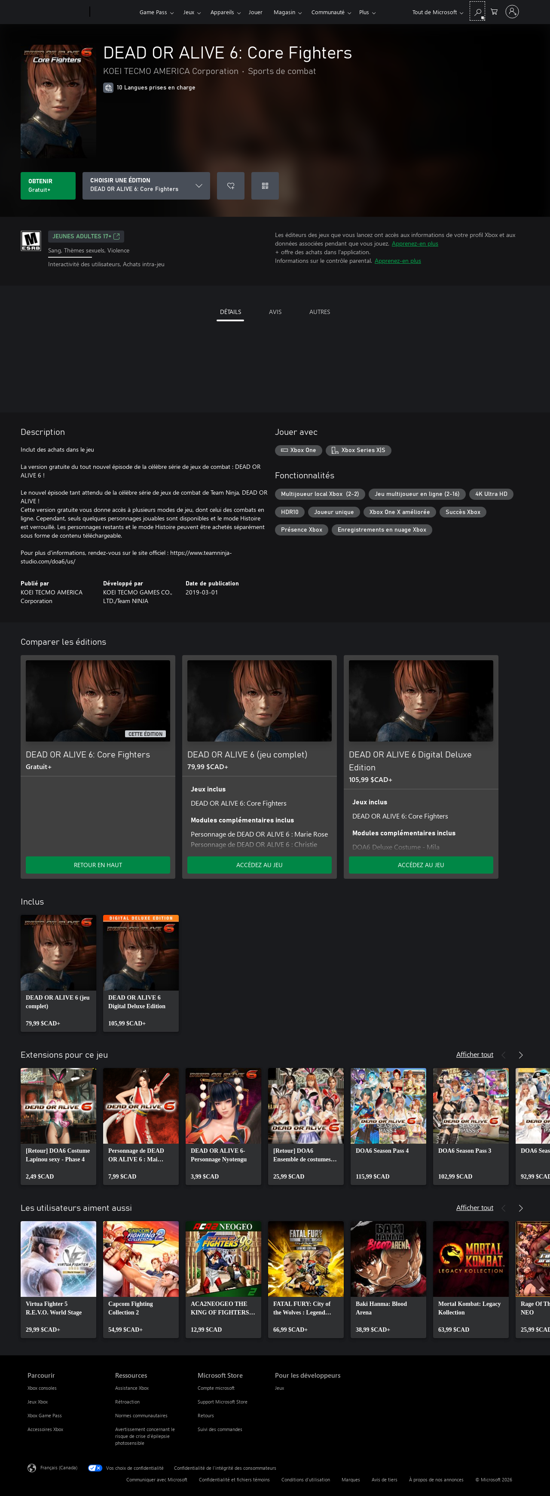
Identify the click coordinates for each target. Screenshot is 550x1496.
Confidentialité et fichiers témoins (234, 1479)
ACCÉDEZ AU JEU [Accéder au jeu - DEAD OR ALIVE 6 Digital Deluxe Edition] (421, 865)
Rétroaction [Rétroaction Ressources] (127, 1401)
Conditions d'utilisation (305, 1479)
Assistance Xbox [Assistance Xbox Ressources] (132, 1388)
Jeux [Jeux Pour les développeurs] (279, 1388)
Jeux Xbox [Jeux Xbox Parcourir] (38, 1401)
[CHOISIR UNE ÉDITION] (146, 186)
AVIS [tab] (275, 312)
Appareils (222, 11)
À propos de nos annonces (436, 1479)
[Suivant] (520, 1055)
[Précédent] (503, 1055)
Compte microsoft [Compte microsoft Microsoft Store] (216, 1388)
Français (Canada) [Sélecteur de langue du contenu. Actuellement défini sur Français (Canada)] (58, 1467)
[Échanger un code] (265, 186)
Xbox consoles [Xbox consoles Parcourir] (42, 1388)
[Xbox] (113, 12)
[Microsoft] (57, 12)
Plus (316, 11)
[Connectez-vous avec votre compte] (512, 11)
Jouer (256, 11)
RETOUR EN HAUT (98, 865)
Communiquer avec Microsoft (156, 1479)
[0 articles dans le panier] (494, 11)
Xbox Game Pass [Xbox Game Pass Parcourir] (45, 1415)
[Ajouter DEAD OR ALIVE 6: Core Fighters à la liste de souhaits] (230, 186)
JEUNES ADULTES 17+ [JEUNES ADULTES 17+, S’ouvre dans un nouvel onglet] (86, 236)
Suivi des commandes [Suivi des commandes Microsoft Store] (220, 1429)
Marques (351, 1479)
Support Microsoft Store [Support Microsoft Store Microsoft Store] (223, 1401)
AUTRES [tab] (319, 312)
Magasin (284, 11)
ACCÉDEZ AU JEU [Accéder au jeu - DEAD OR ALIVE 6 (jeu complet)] (259, 865)
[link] (58, 973)
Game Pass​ (153, 11)
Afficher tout (474, 1054)
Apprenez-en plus (415, 243)
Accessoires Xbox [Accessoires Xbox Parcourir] (45, 1429)
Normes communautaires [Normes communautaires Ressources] (141, 1415)
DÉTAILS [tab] (230, 312)
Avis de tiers (384, 1479)
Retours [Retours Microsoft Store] (206, 1415)
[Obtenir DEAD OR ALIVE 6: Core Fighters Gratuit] (48, 186)
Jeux (188, 11)
